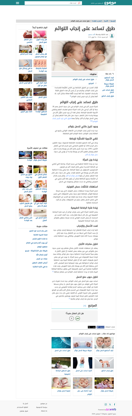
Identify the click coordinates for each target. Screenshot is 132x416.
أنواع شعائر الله (41, 254)
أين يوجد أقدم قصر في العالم (36, 242)
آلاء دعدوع (91, 34)
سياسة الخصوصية (41, 407)
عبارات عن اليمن (41, 258)
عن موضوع (43, 403)
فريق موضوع (24, 411)
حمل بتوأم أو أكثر (91, 154)
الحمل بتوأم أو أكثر (72, 175)
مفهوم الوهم (42, 246)
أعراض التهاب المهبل (39, 262)
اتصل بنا (25, 403)
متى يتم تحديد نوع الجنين (38, 230)
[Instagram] (105, 404)
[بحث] (79, 3)
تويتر (94, 327)
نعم (77, 318)
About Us (44, 411)
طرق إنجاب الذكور (107, 96)
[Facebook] (114, 404)
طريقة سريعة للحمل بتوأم (109, 85)
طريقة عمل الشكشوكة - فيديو (36, 250)
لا (71, 318)
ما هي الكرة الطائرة (40, 266)
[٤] (69, 298)
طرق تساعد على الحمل (108, 91)
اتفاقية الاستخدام (22, 407)
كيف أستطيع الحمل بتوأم (109, 79)
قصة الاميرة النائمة (40, 234)
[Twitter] (110, 404)
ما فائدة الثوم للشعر (39, 238)
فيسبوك (102, 327)
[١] (70, 96)
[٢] (90, 121)
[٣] (53, 271)
